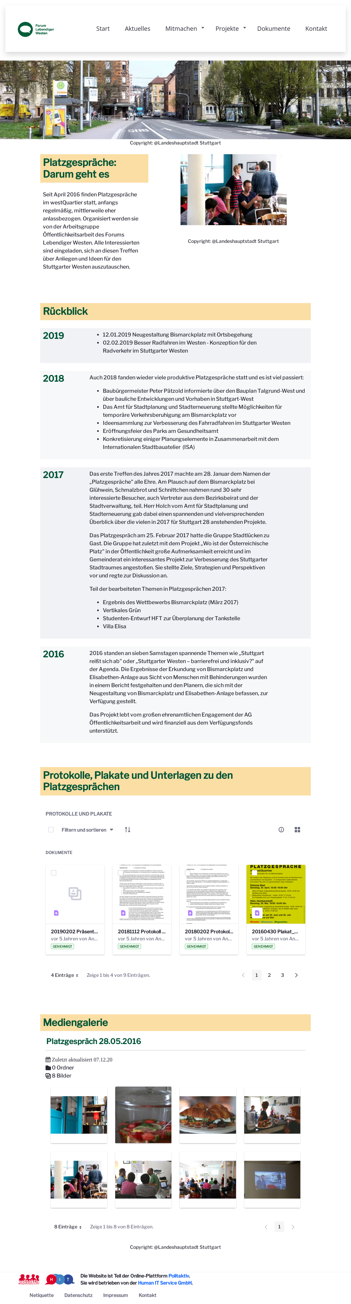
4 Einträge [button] (67, 976)
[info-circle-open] (281, 829)
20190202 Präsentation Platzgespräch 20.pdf (75, 931)
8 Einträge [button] (70, 1228)
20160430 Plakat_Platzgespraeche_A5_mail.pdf (276, 931)
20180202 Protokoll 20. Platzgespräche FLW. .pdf (209, 931)
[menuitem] (41, 1295)
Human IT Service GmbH (165, 1283)
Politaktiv (178, 1276)
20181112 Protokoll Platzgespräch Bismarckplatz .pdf (142, 931)
